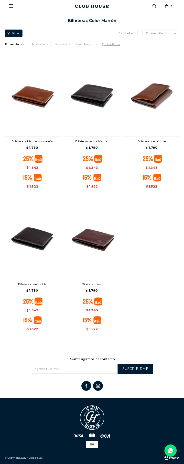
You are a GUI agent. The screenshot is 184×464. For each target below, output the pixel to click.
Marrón (84, 44)
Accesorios (38, 44)
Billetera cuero (92, 284)
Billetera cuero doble (32, 284)
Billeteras (61, 44)
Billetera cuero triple (152, 141)
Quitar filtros (111, 44)
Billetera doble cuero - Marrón (32, 141)
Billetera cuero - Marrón (91, 141)
